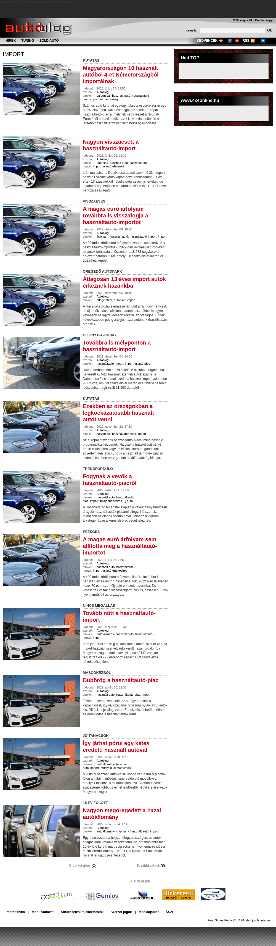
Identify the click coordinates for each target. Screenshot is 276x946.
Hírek (11, 41)
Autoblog (102, 92)
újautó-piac (142, 363)
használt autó (121, 95)
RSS (246, 41)
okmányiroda (122, 767)
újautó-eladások (113, 166)
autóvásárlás (105, 634)
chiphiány (122, 831)
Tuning (27, 41)
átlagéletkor (104, 300)
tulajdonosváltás (111, 501)
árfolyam (102, 236)
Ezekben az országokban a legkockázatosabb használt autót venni (118, 412)
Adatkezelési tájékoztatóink (82, 912)
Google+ (237, 41)
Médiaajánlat (149, 912)
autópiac (102, 162)
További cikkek (148, 866)
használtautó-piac (124, 433)
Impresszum (15, 912)
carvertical (103, 95)
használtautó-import (143, 236)
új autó (128, 501)
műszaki (106, 767)
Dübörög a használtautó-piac (120, 680)
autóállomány (106, 764)
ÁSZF (170, 912)
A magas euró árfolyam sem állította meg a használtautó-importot (120, 546)
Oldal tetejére (79, 866)
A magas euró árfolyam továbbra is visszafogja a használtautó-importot (115, 215)
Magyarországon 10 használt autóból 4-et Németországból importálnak (120, 74)
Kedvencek (207, 41)
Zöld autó (49, 41)
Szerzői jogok (121, 912)
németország (109, 99)
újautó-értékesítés (115, 570)
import (13, 54)
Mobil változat (43, 912)
